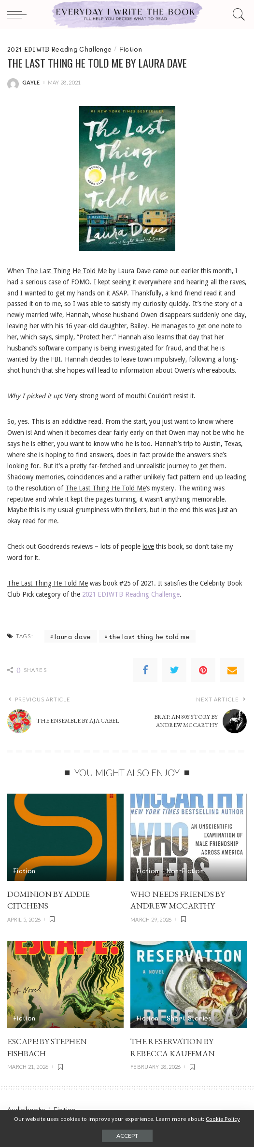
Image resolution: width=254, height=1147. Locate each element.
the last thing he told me (149, 636)
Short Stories (189, 1018)
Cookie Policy (223, 1119)
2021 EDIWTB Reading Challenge (59, 49)
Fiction (131, 49)
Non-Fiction (185, 870)
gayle (31, 82)
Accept (127, 1135)
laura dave (73, 636)
